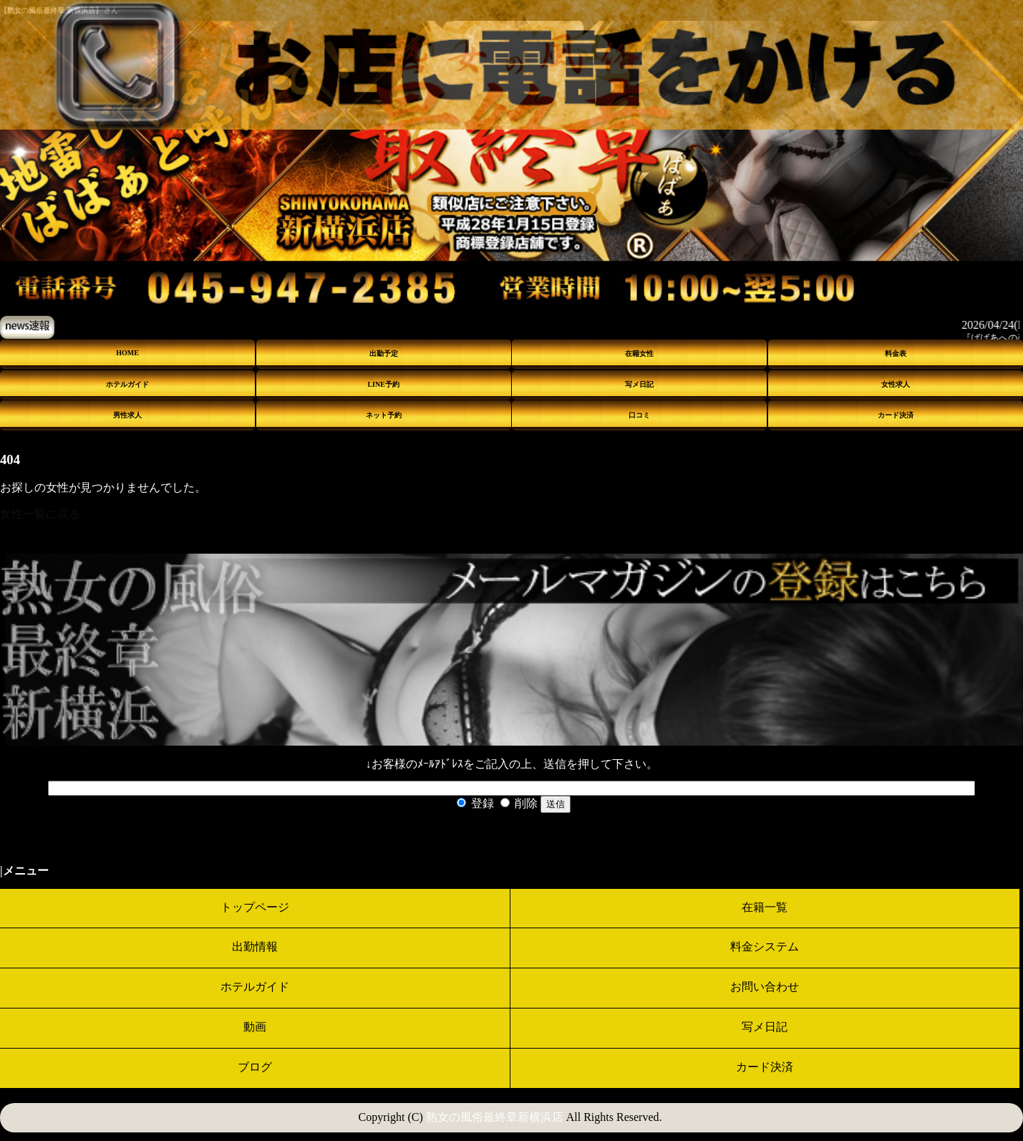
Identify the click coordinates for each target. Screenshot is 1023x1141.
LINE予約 (383, 384)
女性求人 (895, 384)
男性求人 (127, 415)
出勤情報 (255, 946)
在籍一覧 (764, 907)
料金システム (764, 946)
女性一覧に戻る (40, 514)
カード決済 (895, 415)
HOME (127, 353)
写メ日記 (639, 384)
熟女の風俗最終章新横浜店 (494, 1117)
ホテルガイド (127, 384)
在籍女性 (639, 353)
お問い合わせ (764, 987)
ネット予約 (384, 415)
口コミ (639, 415)
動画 (254, 1027)
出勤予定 (383, 353)
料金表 (895, 353)
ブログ (255, 1067)
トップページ (254, 907)
